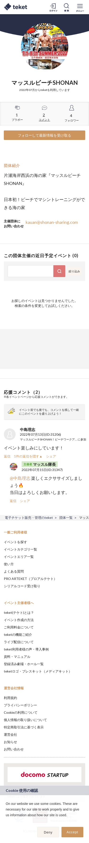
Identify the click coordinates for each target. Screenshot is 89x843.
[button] (6, 821)
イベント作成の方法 (19, 620)
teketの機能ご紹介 (18, 634)
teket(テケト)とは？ (19, 612)
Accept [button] (72, 832)
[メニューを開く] (80, 7)
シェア (51, 456)
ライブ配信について (19, 642)
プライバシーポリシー (20, 705)
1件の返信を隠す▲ (28, 456)
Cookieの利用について (20, 712)
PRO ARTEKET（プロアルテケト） (30, 579)
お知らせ (10, 742)
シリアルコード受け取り (22, 586)
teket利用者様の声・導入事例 (26, 649)
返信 (7, 456)
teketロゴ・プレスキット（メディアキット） (38, 671)
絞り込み (74, 271)
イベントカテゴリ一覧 (20, 549)
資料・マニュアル (17, 657)
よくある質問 (14, 571)
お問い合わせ (14, 749)
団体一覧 (66, 518)
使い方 (9, 564)
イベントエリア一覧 (19, 557)
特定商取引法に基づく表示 (24, 727)
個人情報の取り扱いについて (25, 720)
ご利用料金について (19, 627)
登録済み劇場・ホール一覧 (24, 664)
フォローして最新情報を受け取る (44, 135)
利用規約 (10, 698)
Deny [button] (48, 832)
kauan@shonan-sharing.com (52, 222)
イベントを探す (15, 542)
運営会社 (10, 734)
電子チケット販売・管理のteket (29, 518)
